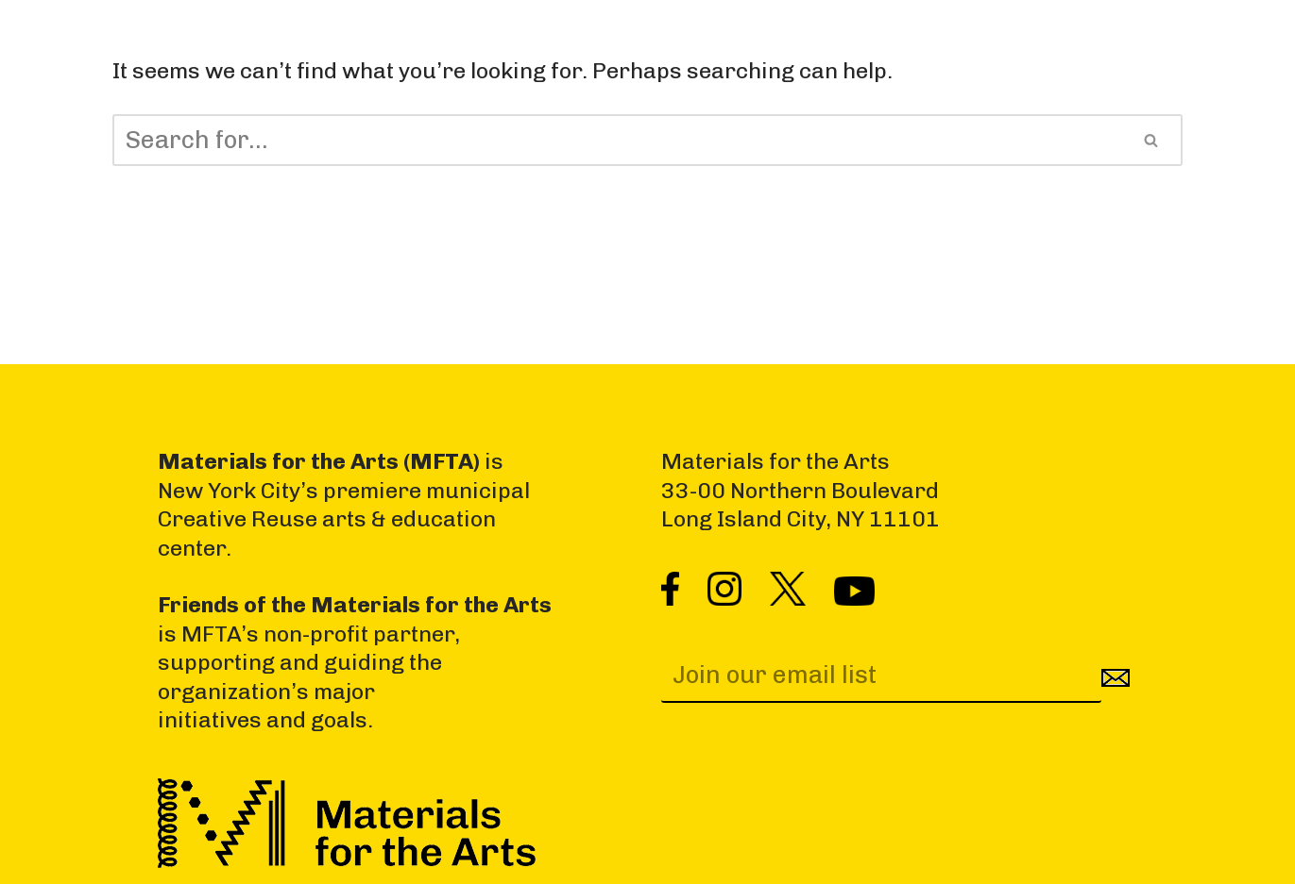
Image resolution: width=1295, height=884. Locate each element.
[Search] (616, 140)
